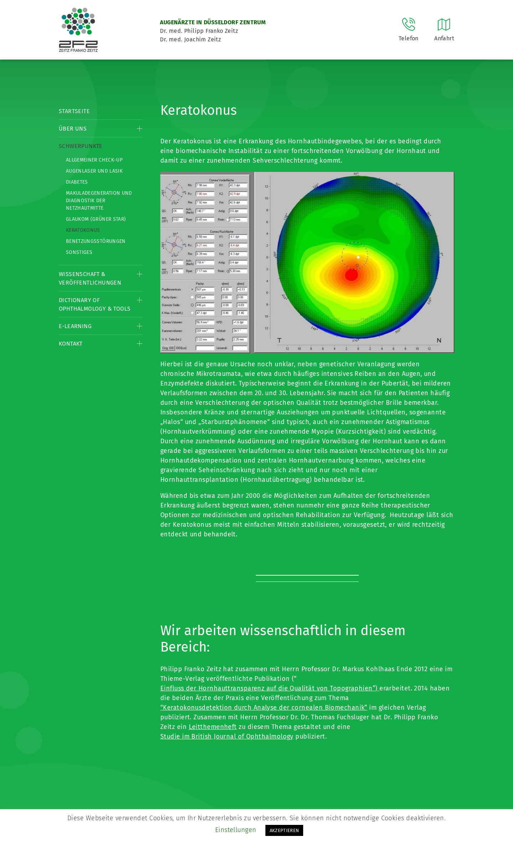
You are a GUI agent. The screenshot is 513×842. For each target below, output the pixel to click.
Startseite (74, 111)
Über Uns (73, 128)
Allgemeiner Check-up (94, 160)
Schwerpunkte (81, 146)
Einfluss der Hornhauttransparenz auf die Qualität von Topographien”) (269, 688)
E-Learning (75, 326)
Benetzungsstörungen (96, 241)
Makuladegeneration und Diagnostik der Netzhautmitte (99, 200)
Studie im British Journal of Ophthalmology (227, 736)
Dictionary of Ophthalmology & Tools (94, 304)
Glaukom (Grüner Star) (96, 219)
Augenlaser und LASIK (94, 171)
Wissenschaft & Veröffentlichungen (90, 278)
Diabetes (77, 182)
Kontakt (71, 343)
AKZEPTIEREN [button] (284, 830)
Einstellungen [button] (235, 830)
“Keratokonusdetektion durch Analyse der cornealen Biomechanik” (263, 707)
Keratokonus (83, 230)
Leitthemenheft (213, 727)
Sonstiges (79, 252)
